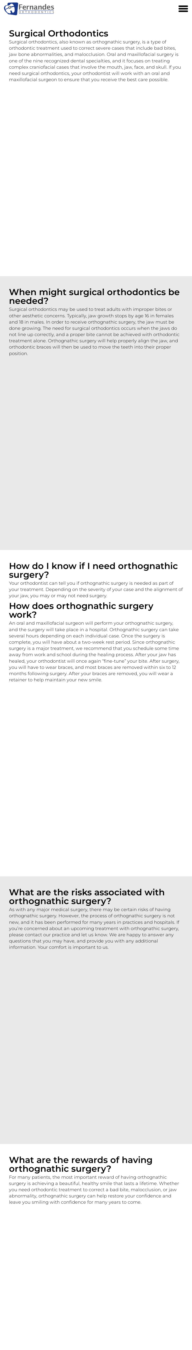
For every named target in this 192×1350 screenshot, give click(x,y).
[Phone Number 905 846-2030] (172, 8)
